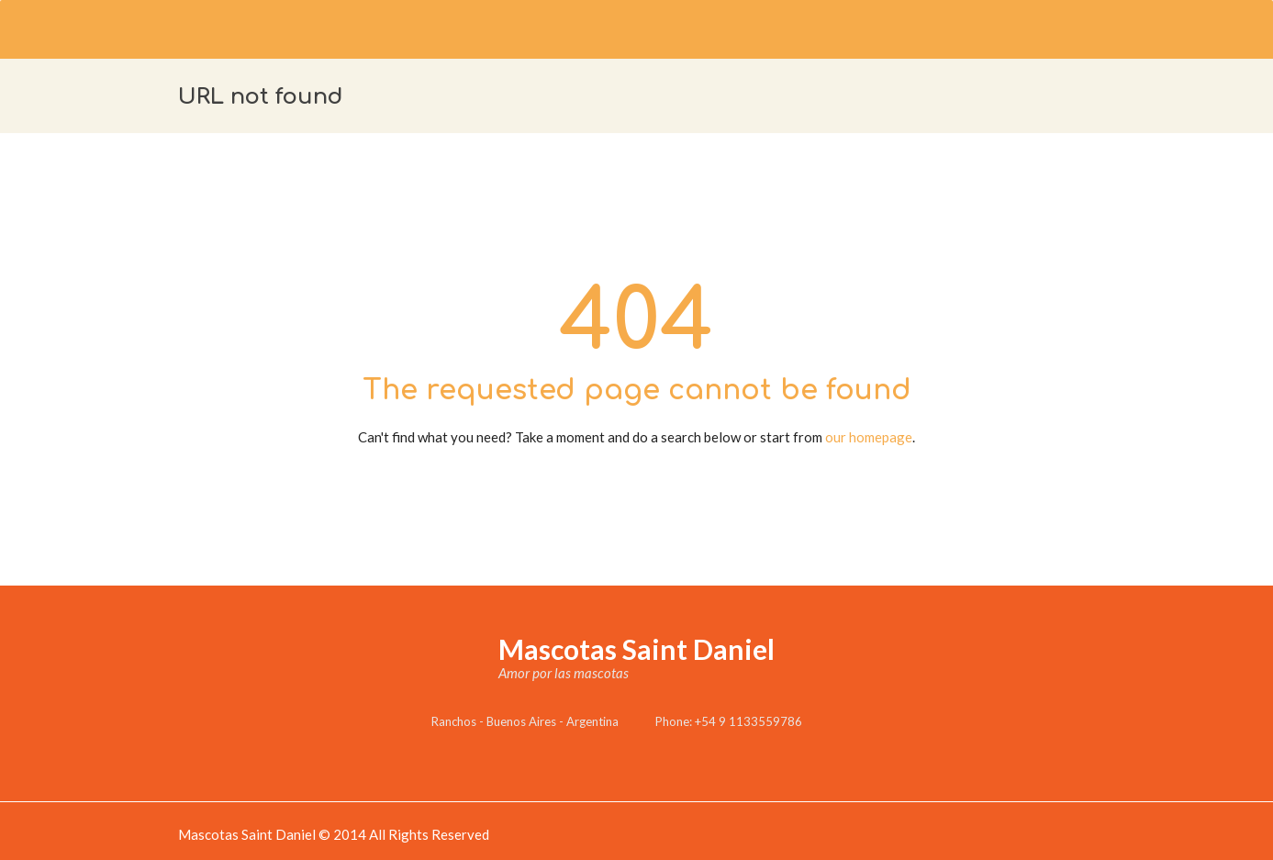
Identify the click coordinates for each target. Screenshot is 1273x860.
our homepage (868, 437)
